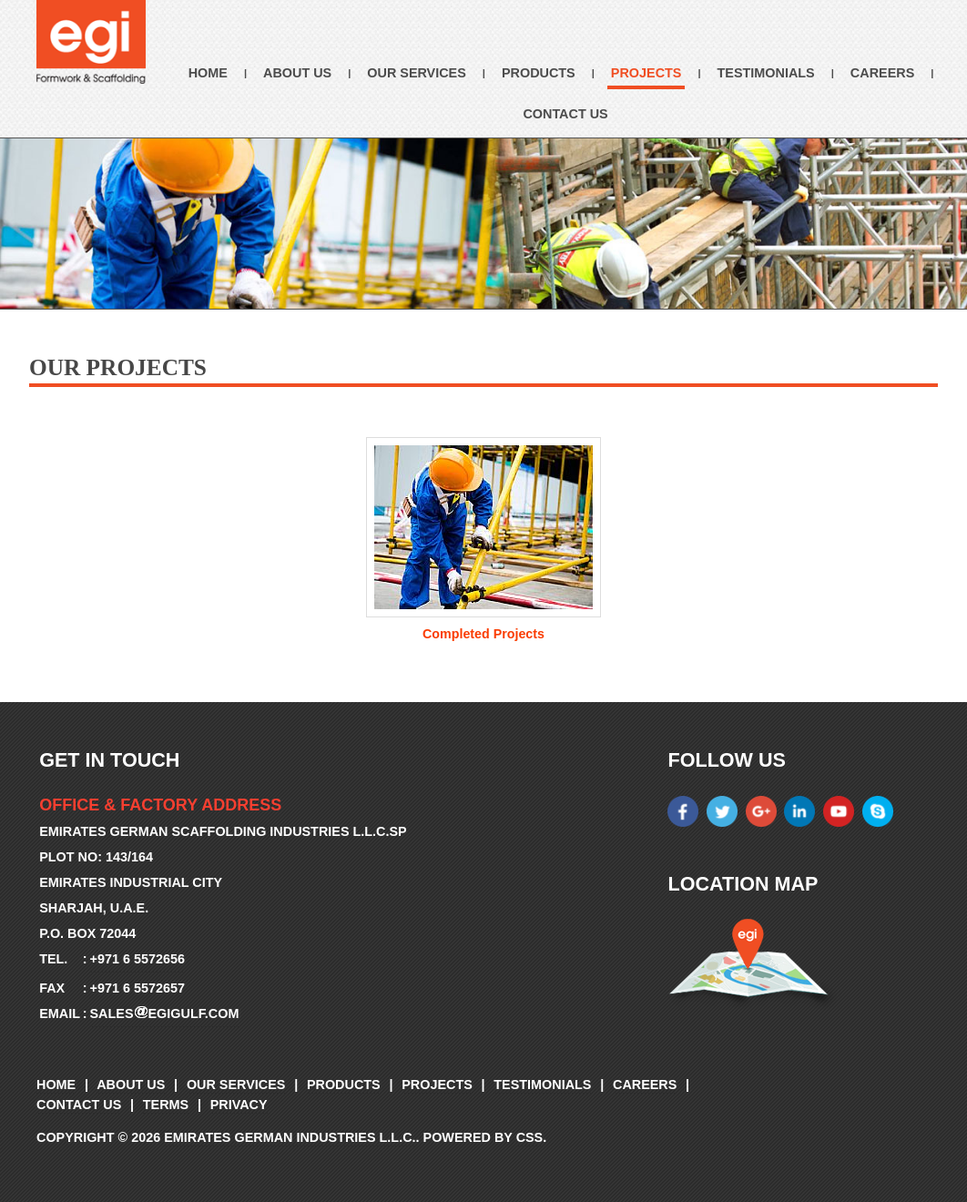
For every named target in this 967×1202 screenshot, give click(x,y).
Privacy (239, 1104)
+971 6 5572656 (137, 959)
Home (208, 73)
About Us (297, 73)
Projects (646, 73)
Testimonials (766, 73)
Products (538, 73)
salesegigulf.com (164, 1013)
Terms (165, 1104)
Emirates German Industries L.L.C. (289, 1137)
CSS (530, 1137)
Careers (882, 73)
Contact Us (565, 114)
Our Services (416, 73)
